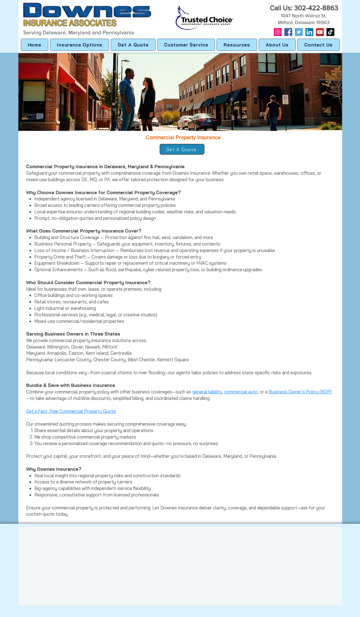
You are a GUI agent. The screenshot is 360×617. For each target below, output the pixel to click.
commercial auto (241, 391)
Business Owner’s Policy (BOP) (300, 391)
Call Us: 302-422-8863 (304, 8)
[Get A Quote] (182, 149)
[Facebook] (288, 32)
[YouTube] (320, 32)
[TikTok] (330, 32)
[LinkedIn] (309, 32)
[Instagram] (278, 32)
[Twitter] (299, 32)
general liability (207, 391)
